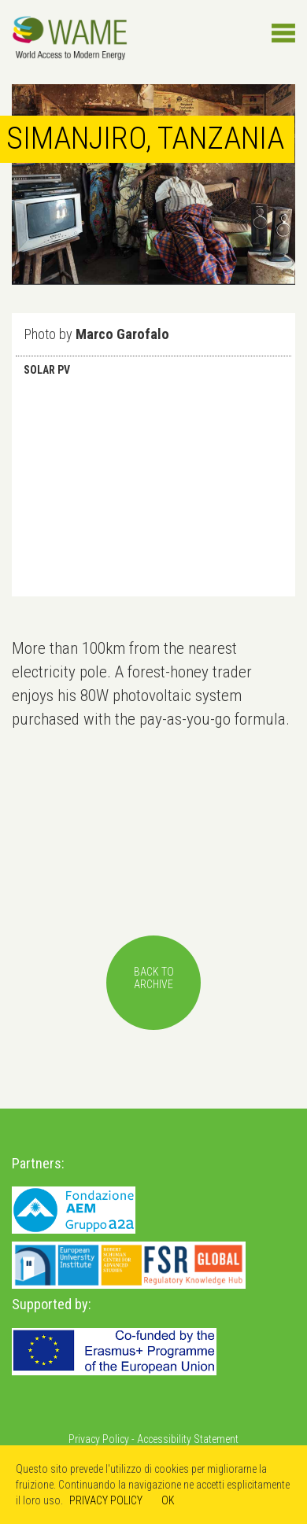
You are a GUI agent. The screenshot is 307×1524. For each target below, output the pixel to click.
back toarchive (154, 978)
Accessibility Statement (188, 1439)
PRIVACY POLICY (105, 1500)
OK (168, 1500)
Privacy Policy (98, 1439)
